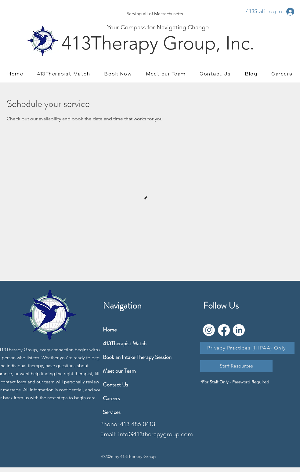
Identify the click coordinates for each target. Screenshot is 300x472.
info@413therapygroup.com (155, 434)
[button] (281, 74)
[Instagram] (209, 330)
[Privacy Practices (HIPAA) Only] (247, 348)
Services (112, 412)
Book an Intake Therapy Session (117, 357)
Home (110, 330)
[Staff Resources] (236, 366)
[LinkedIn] (239, 330)
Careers (111, 398)
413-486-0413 (137, 424)
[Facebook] (224, 330)
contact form (14, 382)
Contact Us (115, 385)
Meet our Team (117, 371)
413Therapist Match (117, 343)
